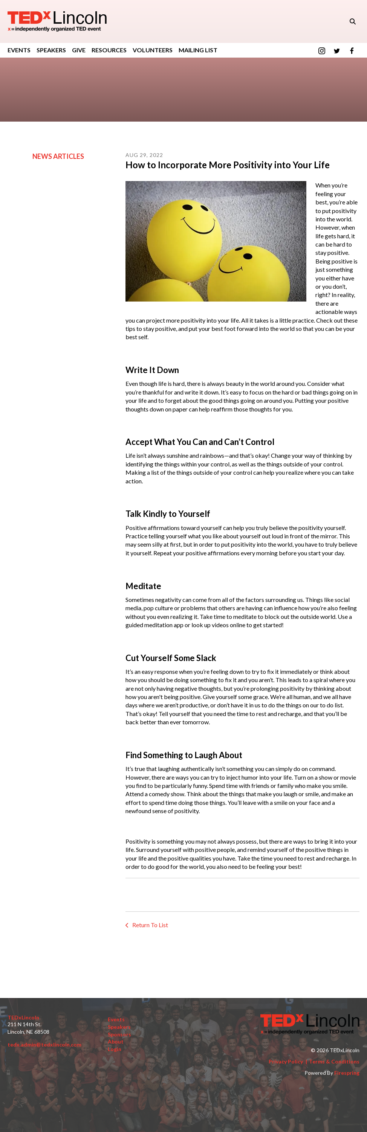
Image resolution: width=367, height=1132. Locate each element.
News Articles (58, 156)
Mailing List (198, 49)
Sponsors (119, 1034)
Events (19, 49)
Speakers (51, 49)
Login (114, 1049)
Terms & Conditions (334, 1061)
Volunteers (153, 49)
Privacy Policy (286, 1061)
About (116, 1041)
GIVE (79, 49)
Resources (109, 49)
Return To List (149, 924)
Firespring (346, 1073)
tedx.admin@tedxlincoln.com (44, 1044)
